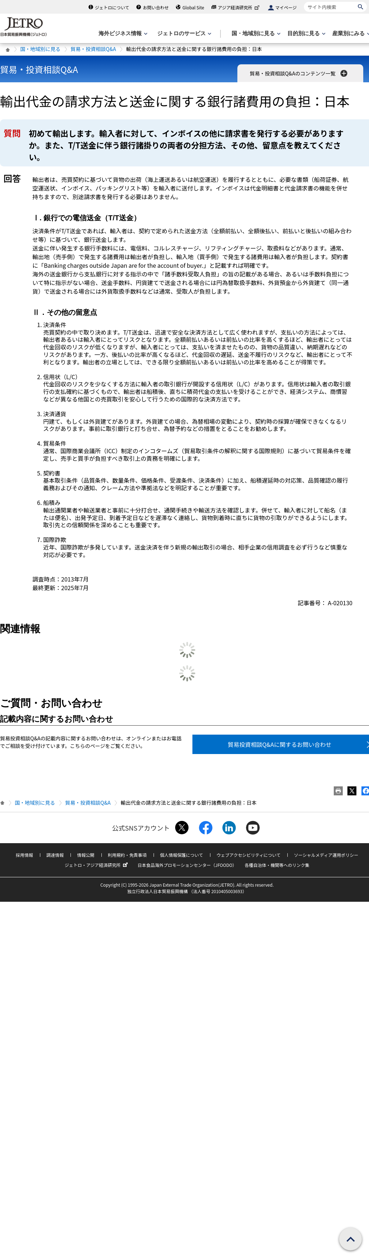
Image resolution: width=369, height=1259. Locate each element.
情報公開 (85, 855)
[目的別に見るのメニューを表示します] (305, 33)
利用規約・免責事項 (127, 855)
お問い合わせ (156, 7)
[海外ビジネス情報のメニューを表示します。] (122, 33)
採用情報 (24, 855)
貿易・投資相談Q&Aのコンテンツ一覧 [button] (299, 73)
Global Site (193, 7)
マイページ (286, 7)
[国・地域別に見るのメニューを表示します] (255, 33)
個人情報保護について (181, 855)
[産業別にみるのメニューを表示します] (350, 33)
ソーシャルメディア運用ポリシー (326, 855)
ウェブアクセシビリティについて (249, 855)
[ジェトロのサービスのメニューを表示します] (183, 33)
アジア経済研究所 (239, 7)
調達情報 (55, 855)
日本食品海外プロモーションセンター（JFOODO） (187, 865)
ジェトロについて (112, 7)
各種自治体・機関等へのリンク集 (277, 865)
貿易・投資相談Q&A (93, 48)
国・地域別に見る (40, 48)
